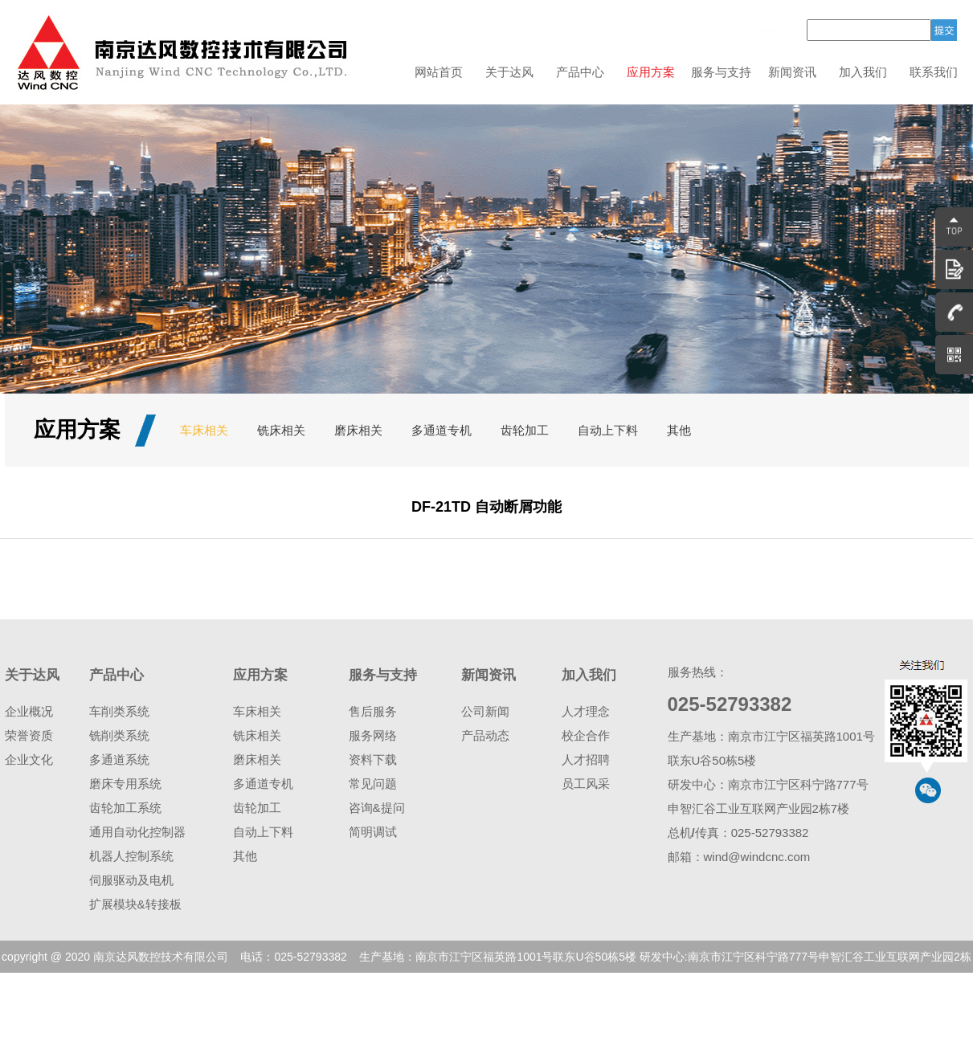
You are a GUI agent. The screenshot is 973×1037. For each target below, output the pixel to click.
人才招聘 (586, 759)
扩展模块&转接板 (135, 904)
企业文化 (29, 759)
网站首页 (439, 72)
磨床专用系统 (125, 783)
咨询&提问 (377, 807)
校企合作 (586, 735)
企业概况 (29, 711)
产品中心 (580, 72)
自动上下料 (608, 430)
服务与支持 (721, 72)
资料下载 (373, 759)
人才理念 (586, 711)
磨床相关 (358, 430)
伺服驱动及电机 (131, 880)
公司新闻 (485, 711)
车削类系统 (119, 711)
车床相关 (204, 430)
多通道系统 (119, 759)
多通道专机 (441, 430)
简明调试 (373, 832)
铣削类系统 (119, 735)
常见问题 (373, 783)
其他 (679, 430)
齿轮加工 (525, 430)
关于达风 (509, 72)
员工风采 (586, 783)
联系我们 (934, 72)
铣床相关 (281, 430)
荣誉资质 (29, 735)
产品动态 (485, 735)
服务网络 (373, 735)
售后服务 (373, 711)
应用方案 (651, 72)
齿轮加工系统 (125, 807)
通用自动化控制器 (137, 832)
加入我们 (863, 72)
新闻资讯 (792, 72)
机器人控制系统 (131, 856)
